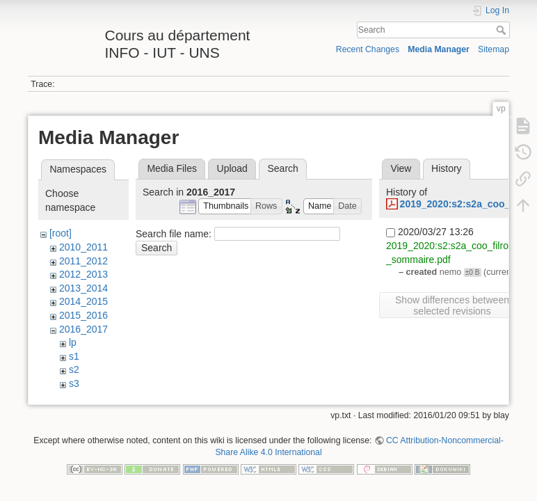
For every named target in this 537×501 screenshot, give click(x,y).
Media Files (172, 168)
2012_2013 (83, 274)
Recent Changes (367, 49)
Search (502, 30)
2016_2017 (83, 329)
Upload (232, 168)
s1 (74, 356)
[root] (60, 233)
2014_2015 (83, 301)
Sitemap (493, 49)
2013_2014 (83, 288)
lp (73, 342)
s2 (74, 369)
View (400, 168)
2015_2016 (83, 315)
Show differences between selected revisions (452, 305)
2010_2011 (83, 247)
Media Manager (439, 49)
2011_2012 (83, 261)
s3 (74, 383)
